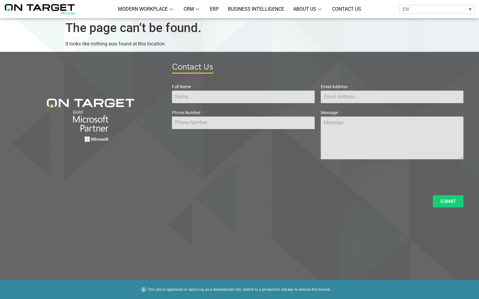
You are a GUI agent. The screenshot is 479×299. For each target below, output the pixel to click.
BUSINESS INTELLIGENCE (256, 9)
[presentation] (317, 177)
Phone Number (187, 112)
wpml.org (196, 289)
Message (331, 112)
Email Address (335, 86)
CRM (192, 9)
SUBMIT (448, 201)
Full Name (183, 86)
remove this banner (314, 289)
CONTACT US (346, 9)
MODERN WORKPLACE (146, 9)
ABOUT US (308, 9)
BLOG (247, 222)
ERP (214, 9)
